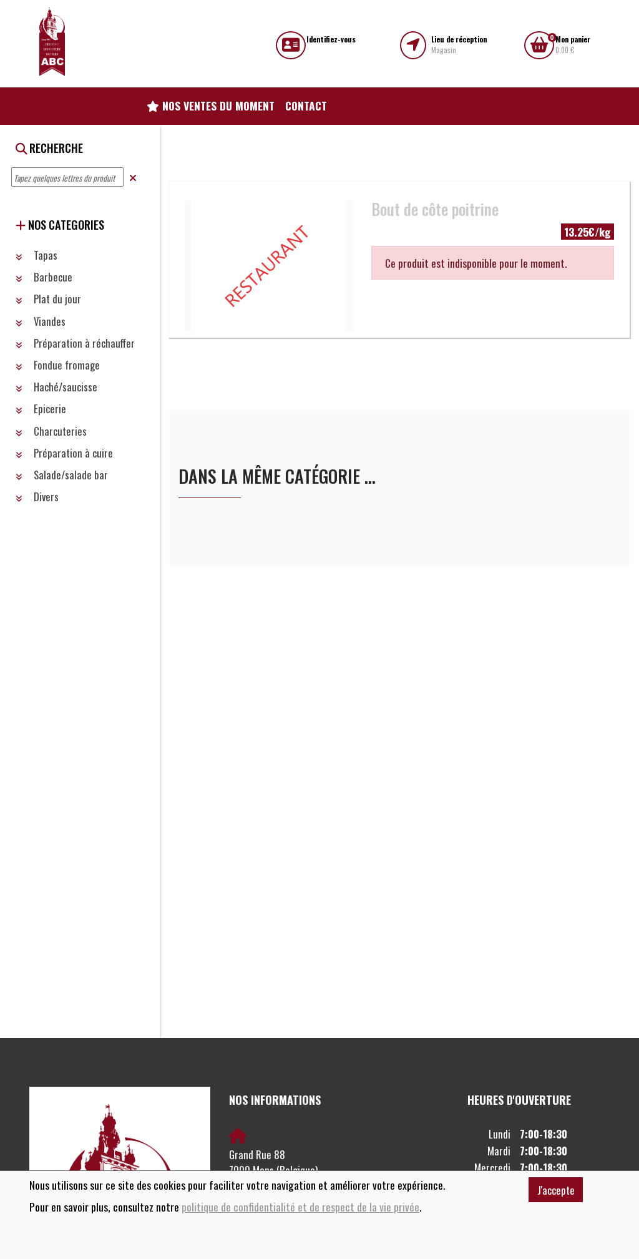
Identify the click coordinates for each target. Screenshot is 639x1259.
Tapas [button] (36, 255)
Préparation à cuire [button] (64, 453)
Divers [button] (37, 496)
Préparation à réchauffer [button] (75, 343)
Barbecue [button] (44, 277)
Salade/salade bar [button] (62, 475)
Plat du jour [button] (48, 298)
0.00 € (572, 44)
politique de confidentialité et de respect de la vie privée (300, 1207)
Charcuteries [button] (51, 431)
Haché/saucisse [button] (56, 386)
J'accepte (556, 1190)
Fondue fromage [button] (58, 365)
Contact (306, 105)
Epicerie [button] (41, 408)
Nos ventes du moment (211, 105)
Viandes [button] (41, 321)
